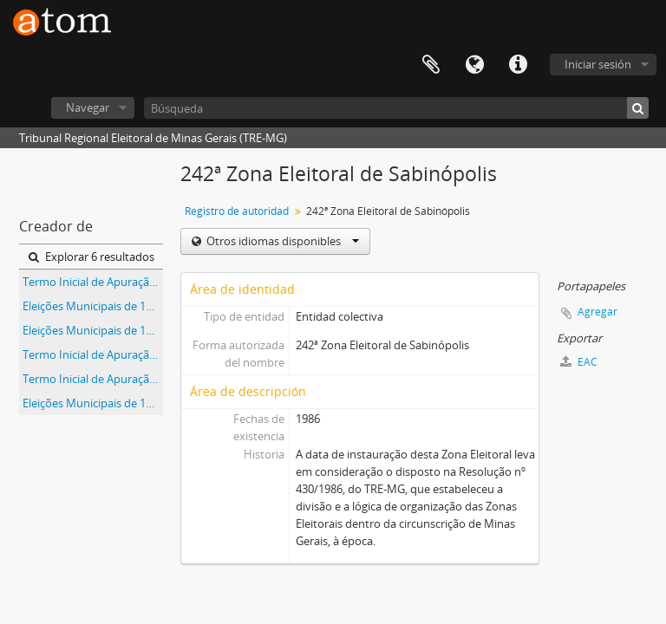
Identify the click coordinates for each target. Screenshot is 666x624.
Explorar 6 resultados (91, 256)
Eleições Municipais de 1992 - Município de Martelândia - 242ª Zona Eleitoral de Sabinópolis (93, 403)
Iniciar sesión (598, 64)
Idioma (474, 65)
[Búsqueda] (396, 108)
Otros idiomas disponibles (281, 241)
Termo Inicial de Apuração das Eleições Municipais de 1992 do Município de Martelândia (93, 281)
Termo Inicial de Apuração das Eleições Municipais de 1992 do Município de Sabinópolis (93, 354)
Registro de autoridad (237, 211)
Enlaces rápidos (517, 65)
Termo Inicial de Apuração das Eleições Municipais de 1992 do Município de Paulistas (93, 379)
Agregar (597, 311)
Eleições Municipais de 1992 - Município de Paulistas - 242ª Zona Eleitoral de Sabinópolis (93, 306)
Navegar (87, 107)
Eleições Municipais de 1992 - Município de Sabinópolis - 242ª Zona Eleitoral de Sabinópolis (93, 330)
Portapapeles (431, 65)
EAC (578, 361)
